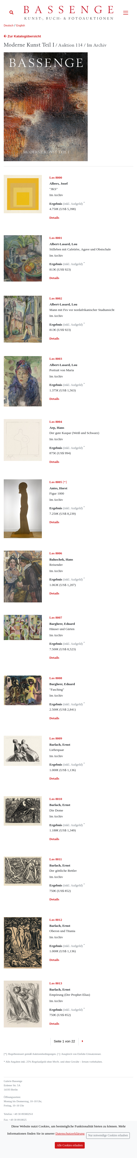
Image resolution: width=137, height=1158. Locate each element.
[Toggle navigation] (125, 12)
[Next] (82, 1041)
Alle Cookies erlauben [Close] (70, 1145)
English (20, 25)
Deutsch (8, 25)
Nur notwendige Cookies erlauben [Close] (108, 1135)
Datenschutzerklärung (70, 1133)
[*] (58, 482)
